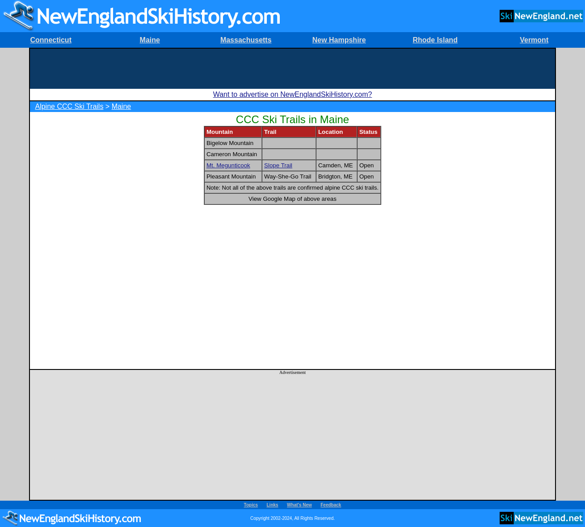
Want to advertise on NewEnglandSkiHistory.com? (292, 94)
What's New (299, 504)
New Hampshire (339, 40)
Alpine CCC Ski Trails (69, 106)
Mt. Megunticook (228, 165)
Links (272, 504)
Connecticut (51, 40)
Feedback (330, 504)
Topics (251, 504)
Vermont (534, 40)
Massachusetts (246, 40)
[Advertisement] (292, 69)
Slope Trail (278, 165)
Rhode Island (434, 40)
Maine (150, 40)
